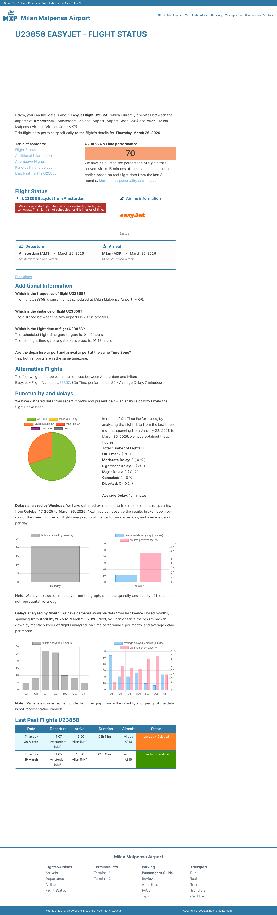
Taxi (193, 878)
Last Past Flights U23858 (36, 173)
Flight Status (25, 149)
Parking (216, 15)
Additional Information (33, 155)
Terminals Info (106, 867)
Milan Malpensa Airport (55, 18)
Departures (54, 878)
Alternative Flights (30, 161)
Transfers (197, 890)
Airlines (51, 884)
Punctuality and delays (33, 167)
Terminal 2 (102, 878)
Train (194, 884)
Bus (193, 873)
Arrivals (51, 873)
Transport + (233, 15)
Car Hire (197, 896)
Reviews (148, 878)
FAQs (146, 890)
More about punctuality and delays (127, 180)
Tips (145, 896)
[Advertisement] (138, 77)
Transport (198, 867)
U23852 (63, 382)
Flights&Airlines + (170, 15)
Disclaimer (89, 910)
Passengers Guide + (259, 15)
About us (116, 910)
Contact (103, 910)
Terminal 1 (102, 873)
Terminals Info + (196, 15)
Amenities (150, 884)
